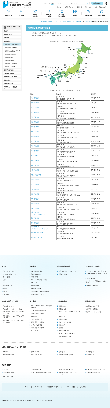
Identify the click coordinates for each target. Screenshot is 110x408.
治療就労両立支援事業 (61, 15)
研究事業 (74, 15)
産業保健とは (62, 306)
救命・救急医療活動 (36, 271)
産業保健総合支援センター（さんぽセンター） (69, 373)
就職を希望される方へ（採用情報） (73, 21)
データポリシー (35, 331)
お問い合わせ (97, 3)
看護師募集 (6, 37)
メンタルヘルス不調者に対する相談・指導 (97, 282)
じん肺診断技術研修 (36, 325)
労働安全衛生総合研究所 (93, 372)
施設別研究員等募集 (10, 66)
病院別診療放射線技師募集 (12, 44)
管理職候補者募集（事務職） (11, 76)
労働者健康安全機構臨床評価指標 (40, 291)
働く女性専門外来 (36, 285)
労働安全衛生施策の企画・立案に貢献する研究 (41, 306)
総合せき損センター (37, 232)
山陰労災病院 (35, 179)
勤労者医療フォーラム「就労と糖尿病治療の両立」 (13, 317)
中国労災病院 (35, 189)
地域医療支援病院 (36, 274)
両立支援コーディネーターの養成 (12, 309)
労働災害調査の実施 (36, 319)
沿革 (4, 282)
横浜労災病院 (35, 136)
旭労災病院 (34, 155)
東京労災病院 (35, 127)
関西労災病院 (35, 165)
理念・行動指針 (7, 277)
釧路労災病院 (35, 98)
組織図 (5, 291)
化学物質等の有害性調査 (37, 322)
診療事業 (21, 15)
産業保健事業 (88, 15)
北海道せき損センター (38, 237)
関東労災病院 (35, 131)
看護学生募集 (7, 80)
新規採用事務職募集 (9, 70)
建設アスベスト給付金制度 (93, 312)
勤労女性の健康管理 (92, 285)
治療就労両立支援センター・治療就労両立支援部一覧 (13, 312)
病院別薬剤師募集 (9, 60)
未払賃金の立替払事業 (92, 306)
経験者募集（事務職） (9, 73)
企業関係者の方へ (70, 7)
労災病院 (5, 369)
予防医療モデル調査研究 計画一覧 (96, 271)
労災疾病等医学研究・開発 (38, 310)
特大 (59, 3)
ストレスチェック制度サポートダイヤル (69, 312)
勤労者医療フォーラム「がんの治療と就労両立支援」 (13, 321)
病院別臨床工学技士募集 (11, 63)
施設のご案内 (6, 365)
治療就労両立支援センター (66, 369)
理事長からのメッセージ (10, 271)
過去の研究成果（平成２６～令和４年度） (97, 274)
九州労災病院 (35, 208)
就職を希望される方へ (101, 7)
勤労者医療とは (7, 285)
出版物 (5, 288)
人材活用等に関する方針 (37, 328)
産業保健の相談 (63, 319)
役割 (4, 280)
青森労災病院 (35, 102)
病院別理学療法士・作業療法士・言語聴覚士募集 (12, 51)
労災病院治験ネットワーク (38, 294)
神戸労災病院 (35, 170)
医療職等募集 (88, 21)
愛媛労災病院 (35, 203)
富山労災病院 (35, 141)
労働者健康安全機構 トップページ (51, 21)
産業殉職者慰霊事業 (92, 309)
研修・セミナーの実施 (65, 322)
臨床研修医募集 (8, 34)
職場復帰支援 (62, 309)
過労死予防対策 (90, 278)
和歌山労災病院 (36, 175)
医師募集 (6, 31)
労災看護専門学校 (36, 369)
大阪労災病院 (35, 160)
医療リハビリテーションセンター (68, 271)
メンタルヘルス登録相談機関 (67, 333)
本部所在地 (6, 294)
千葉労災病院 (35, 122)
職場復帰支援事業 (35, 15)
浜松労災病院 (35, 146)
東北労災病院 (35, 107)
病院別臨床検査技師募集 (11, 47)
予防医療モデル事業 (48, 15)
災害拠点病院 (34, 277)
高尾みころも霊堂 (8, 377)
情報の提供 (62, 325)
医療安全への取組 (36, 288)
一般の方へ (59, 7)
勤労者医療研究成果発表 (37, 313)
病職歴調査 (34, 316)
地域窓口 (61, 328)
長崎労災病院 (35, 218)
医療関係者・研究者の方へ (84, 7)
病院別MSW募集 (9, 57)
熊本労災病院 (35, 223)
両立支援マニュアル (8, 306)
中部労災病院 (35, 151)
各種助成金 (62, 316)
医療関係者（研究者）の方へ (55, 387)
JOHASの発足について (9, 274)
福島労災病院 (35, 117)
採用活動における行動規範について (12, 87)
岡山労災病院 (35, 184)
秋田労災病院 (35, 112)
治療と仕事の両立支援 (65, 336)
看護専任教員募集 (8, 83)
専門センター (34, 282)
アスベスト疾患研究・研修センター (41, 372)
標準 (52, 3)
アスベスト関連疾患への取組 (39, 280)
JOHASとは (8, 15)
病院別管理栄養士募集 (10, 54)
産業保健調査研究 (64, 331)
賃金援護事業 (101, 15)
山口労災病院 (35, 194)
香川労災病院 (35, 199)
